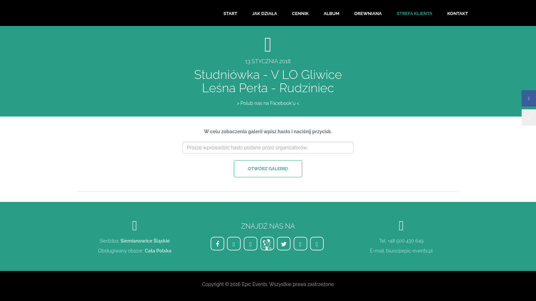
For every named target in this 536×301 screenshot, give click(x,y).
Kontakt (457, 13)
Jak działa (264, 13)
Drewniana (367, 13)
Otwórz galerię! (268, 168)
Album (331, 13)
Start (230, 13)
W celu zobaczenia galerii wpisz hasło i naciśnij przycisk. (268, 131)
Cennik (300, 13)
